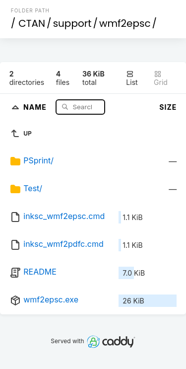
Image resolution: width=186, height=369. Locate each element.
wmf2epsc (125, 23)
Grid (161, 78)
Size (168, 107)
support (72, 23)
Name (36, 106)
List (131, 78)
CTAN (31, 23)
